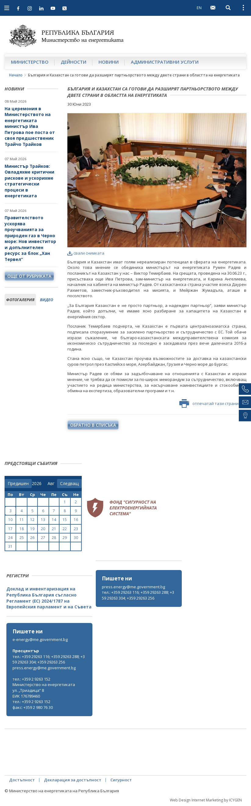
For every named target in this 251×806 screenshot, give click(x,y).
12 (32, 519)
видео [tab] (46, 299)
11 (22, 519)
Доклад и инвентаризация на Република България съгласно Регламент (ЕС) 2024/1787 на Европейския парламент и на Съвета (48, 598)
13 (43, 519)
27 (43, 537)
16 (76, 519)
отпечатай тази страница (211, 403)
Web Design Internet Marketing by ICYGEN (206, 800)
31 (10, 546)
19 (32, 528)
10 (10, 519)
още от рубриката (29, 276)
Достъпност (22, 780)
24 (10, 537)
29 (65, 537)
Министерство (29, 62)
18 (22, 528)
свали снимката (85, 253)
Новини (109, 62)
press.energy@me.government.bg (133, 587)
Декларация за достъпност (72, 780)
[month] (52, 483)
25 (22, 537)
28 (54, 537)
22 (65, 528)
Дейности (73, 62)
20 (43, 528)
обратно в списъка (93, 425)
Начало (16, 75)
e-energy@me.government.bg (40, 639)
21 (54, 528)
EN (199, 7)
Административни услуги (165, 62)
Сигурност (121, 780)
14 (54, 519)
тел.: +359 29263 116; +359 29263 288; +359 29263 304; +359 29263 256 (138, 595)
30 (76, 537)
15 (65, 519)
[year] (36, 483)
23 (76, 528)
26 (32, 537)
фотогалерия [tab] (20, 299)
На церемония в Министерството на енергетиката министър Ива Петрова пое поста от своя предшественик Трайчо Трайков (30, 126)
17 (10, 528)
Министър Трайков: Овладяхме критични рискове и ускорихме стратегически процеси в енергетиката (29, 181)
